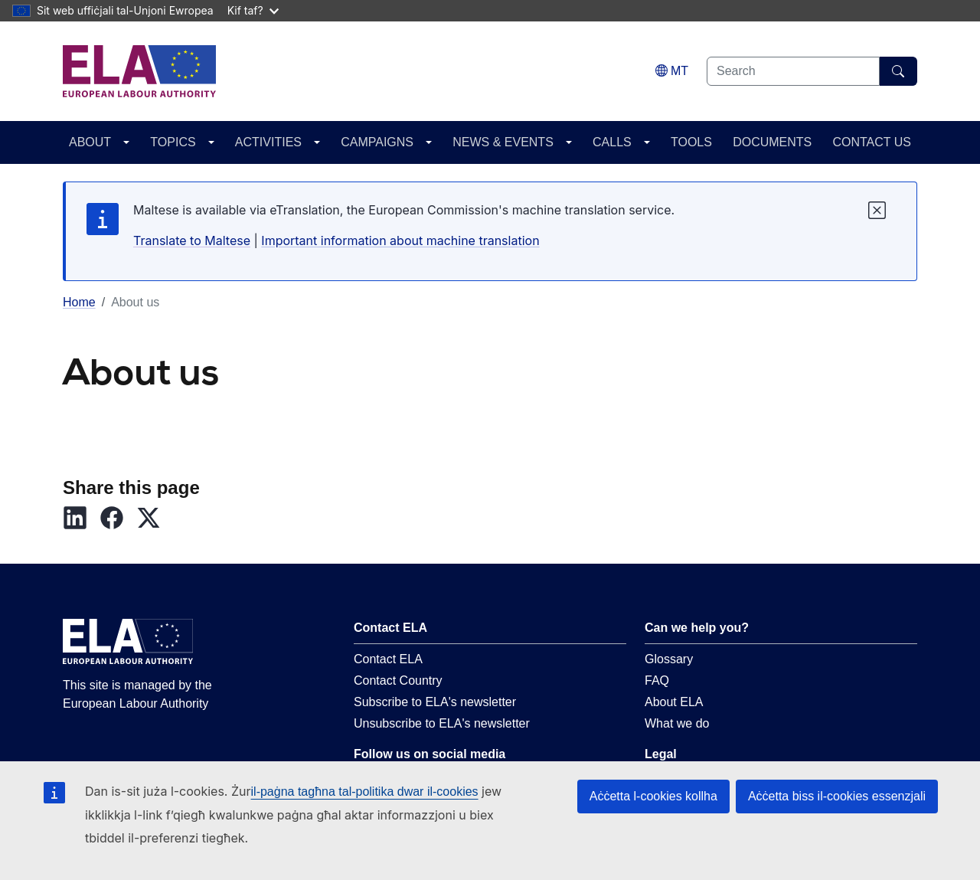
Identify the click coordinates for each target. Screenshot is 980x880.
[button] (81, 517)
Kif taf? (253, 10)
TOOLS (691, 142)
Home (79, 302)
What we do (677, 723)
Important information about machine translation (400, 240)
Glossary (669, 659)
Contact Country (398, 680)
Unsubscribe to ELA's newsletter (442, 723)
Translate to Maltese (191, 240)
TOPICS (172, 142)
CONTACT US (871, 142)
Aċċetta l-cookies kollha (653, 796)
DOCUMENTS (772, 142)
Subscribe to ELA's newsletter (435, 701)
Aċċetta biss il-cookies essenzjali (837, 796)
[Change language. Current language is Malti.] (671, 70)
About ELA (674, 701)
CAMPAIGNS (377, 142)
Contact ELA (388, 659)
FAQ (657, 680)
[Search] (898, 71)
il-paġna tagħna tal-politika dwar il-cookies (365, 791)
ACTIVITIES (268, 142)
